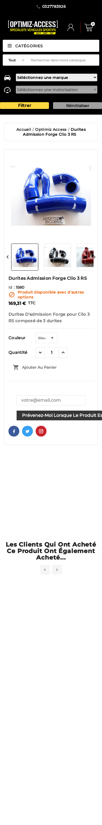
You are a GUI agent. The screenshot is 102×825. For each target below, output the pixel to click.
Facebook (13, 431)
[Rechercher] (63, 60)
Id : (12, 287)
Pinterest (41, 431)
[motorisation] (56, 90)
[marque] (56, 77)
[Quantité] (51, 352)
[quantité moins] (40, 352)
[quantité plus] (63, 352)
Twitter (27, 431)
